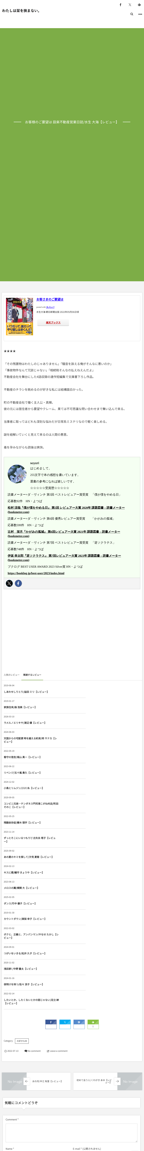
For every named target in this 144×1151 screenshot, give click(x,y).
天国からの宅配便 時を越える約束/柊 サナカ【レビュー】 (92, 712)
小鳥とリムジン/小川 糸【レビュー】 (24, 747)
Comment (11, 974)
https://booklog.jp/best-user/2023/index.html (36, 573)
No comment (34, 906)
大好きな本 (22, 896)
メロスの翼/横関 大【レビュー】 (21, 801)
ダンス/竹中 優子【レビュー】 (88, 801)
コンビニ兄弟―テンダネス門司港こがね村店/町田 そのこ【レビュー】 (91, 746)
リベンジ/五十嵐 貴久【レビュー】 (91, 729)
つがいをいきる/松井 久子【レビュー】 (23, 837)
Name (9, 1004)
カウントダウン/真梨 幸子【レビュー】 (23, 818)
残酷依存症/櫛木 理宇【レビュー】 (23, 765)
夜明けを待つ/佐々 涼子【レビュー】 (24, 856)
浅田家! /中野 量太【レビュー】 (89, 838)
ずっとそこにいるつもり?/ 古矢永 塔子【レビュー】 (92, 765)
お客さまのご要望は (49, 299)
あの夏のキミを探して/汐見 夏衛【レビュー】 (24, 784)
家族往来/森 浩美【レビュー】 (88, 693)
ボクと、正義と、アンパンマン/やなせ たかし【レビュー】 (92, 818)
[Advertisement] (72, 632)
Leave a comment (59, 906)
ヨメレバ (50, 307)
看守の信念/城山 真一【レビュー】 (23, 729)
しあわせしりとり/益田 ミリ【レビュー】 (24, 693)
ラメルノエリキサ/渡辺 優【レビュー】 (23, 712)
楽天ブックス (53, 322)
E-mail (76, 1004)
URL (8, 1022)
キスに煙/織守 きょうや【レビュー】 (92, 784)
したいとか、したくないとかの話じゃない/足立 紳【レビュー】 (91, 856)
